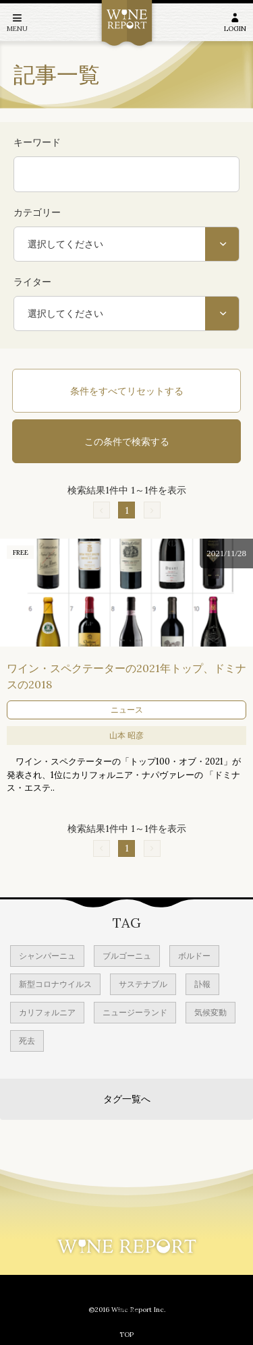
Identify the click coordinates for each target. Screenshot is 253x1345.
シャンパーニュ (47, 956)
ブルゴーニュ (127, 956)
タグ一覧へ (126, 1099)
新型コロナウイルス (55, 984)
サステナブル (143, 984)
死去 (27, 1041)
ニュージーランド (135, 1012)
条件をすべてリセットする (127, 391)
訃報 (202, 984)
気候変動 (210, 1012)
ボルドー (194, 956)
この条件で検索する (126, 442)
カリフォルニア (47, 1012)
